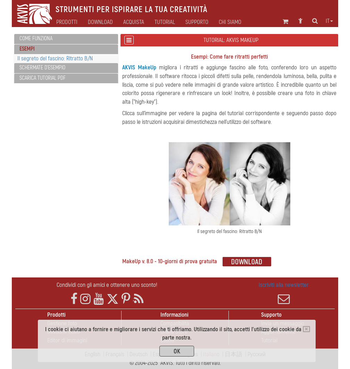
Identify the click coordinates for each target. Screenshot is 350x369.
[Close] (306, 329)
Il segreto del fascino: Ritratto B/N (55, 58)
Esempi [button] (27, 48)
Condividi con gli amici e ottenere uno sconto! (107, 285)
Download (100, 22)
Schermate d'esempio (42, 67)
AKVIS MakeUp (139, 67)
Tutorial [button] (165, 22)
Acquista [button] (133, 22)
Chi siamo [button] (230, 22)
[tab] (66, 39)
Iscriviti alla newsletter (283, 293)
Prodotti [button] (66, 22)
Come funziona (35, 38)
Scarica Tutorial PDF (42, 78)
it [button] (329, 21)
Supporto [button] (196, 22)
